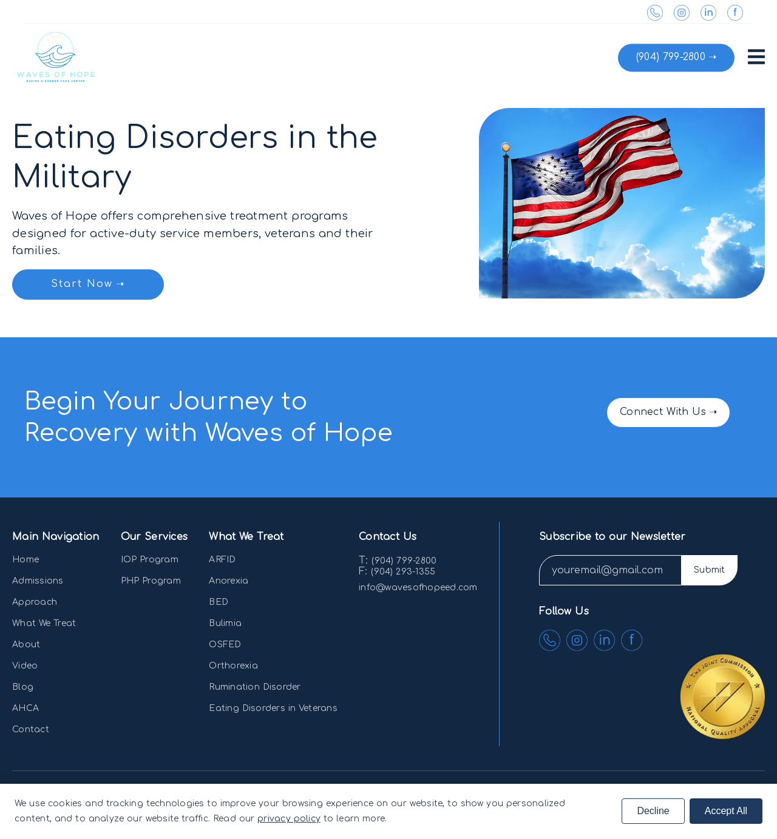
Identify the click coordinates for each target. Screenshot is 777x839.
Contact (30, 729)
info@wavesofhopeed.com (418, 587)
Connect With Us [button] (663, 411)
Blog (22, 687)
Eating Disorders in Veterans (273, 708)
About (26, 644)
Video (25, 665)
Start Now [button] (82, 283)
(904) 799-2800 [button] (670, 57)
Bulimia (225, 623)
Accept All (726, 811)
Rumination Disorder (254, 687)
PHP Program (151, 580)
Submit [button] (709, 569)
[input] (610, 570)
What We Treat (44, 623)
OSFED (225, 644)
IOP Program (149, 559)
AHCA (25, 708)
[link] (660, 17)
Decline (653, 811)
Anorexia (228, 580)
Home (25, 559)
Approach (34, 602)
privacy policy (289, 818)
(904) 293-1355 (403, 571)
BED (218, 602)
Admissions (38, 580)
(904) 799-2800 (404, 560)
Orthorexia (233, 665)
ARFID (222, 559)
